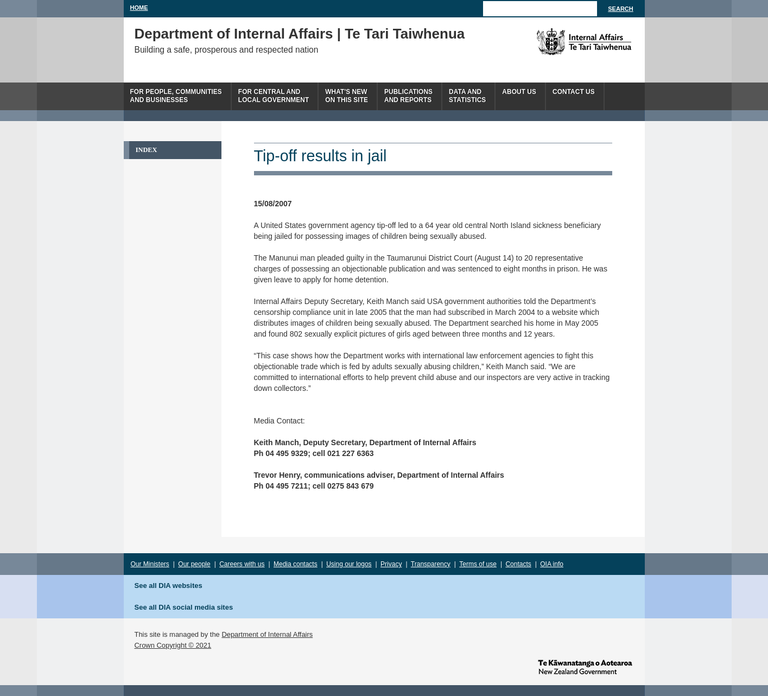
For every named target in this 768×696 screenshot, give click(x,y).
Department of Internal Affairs (267, 634)
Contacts (518, 564)
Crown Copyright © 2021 (173, 645)
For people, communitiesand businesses (176, 96)
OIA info (551, 564)
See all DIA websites (168, 585)
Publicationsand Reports (408, 96)
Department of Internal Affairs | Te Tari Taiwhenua (300, 34)
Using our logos (348, 564)
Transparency (430, 564)
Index (146, 150)
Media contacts (296, 564)
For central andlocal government (273, 96)
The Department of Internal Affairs (559, 41)
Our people (194, 564)
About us (519, 92)
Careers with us (241, 564)
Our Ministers (150, 564)
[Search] (540, 8)
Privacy (391, 564)
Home (139, 7)
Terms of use (478, 564)
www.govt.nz (585, 666)
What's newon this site (346, 96)
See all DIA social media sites (184, 607)
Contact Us (574, 92)
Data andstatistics (467, 96)
